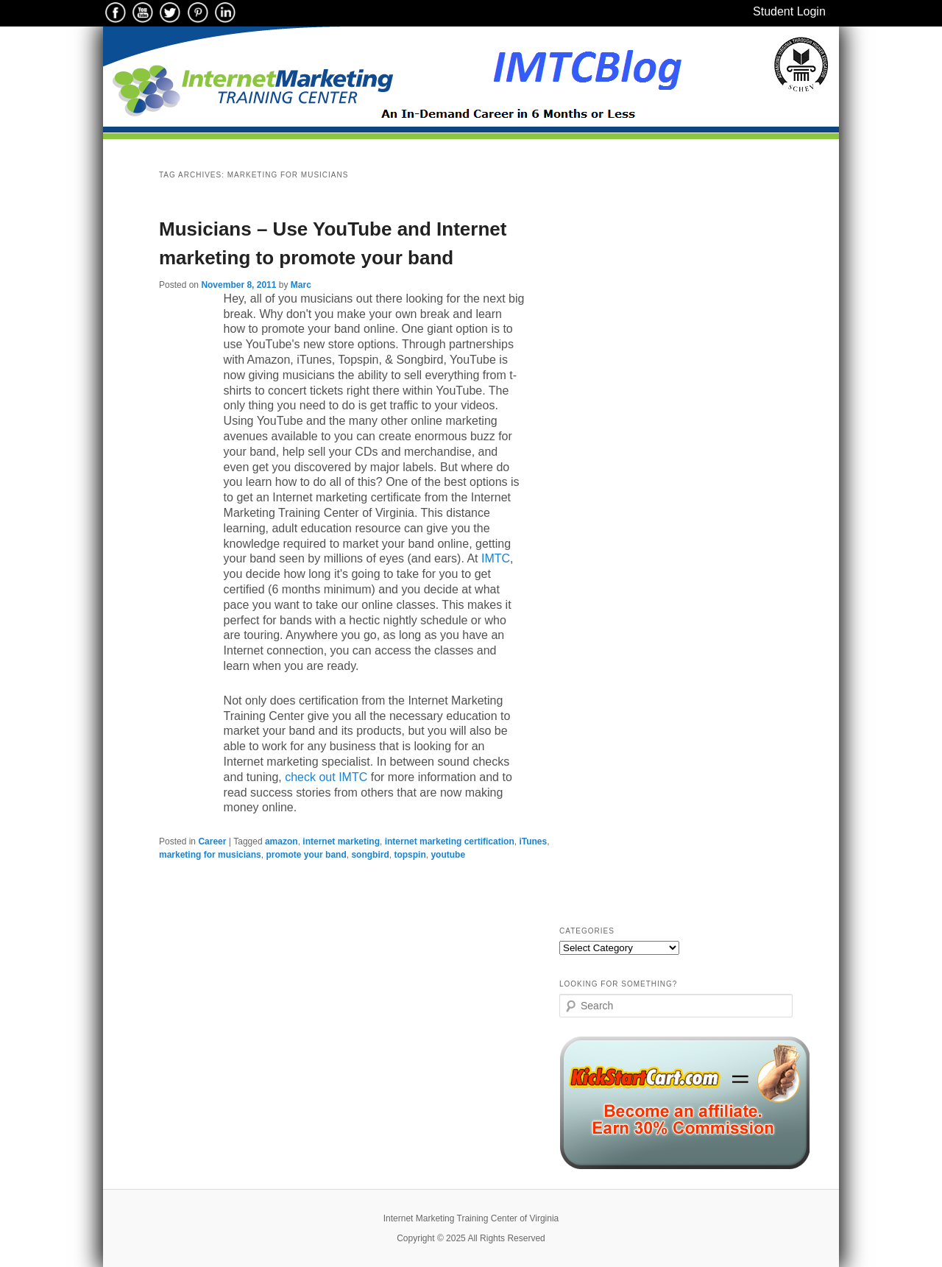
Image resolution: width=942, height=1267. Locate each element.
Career (212, 841)
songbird (370, 855)
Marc (301, 285)
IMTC (495, 558)
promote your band (306, 855)
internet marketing (341, 841)
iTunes (533, 841)
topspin (409, 855)
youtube (448, 855)
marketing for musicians (210, 855)
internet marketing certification (449, 841)
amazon (281, 841)
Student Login (789, 11)
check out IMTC (326, 777)
